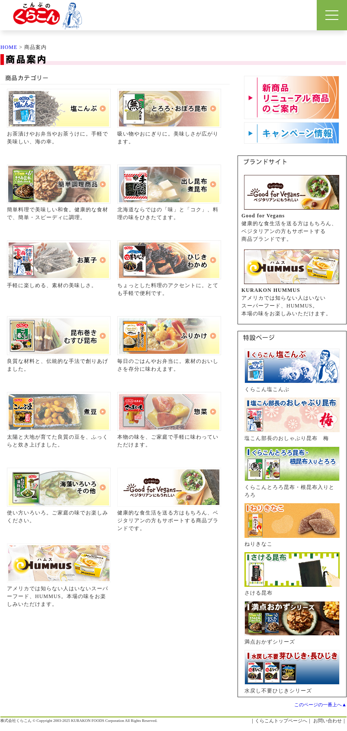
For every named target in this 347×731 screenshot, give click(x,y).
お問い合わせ (327, 720)
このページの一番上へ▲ (320, 704)
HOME (8, 47)
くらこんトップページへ (281, 720)
